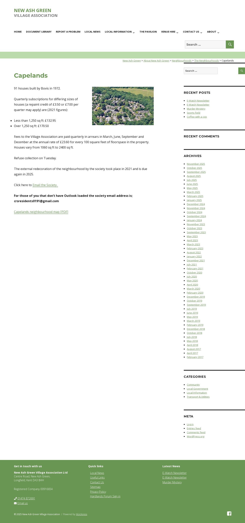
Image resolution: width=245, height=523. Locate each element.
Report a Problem (68, 31)
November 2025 (196, 164)
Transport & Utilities (198, 396)
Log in (190, 424)
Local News (92, 31)
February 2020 (195, 292)
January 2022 (194, 256)
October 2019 (194, 300)
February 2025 (195, 196)
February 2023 (195, 248)
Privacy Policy (98, 491)
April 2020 (192, 284)
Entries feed (194, 428)
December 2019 (196, 296)
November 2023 (196, 224)
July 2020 (192, 276)
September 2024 (196, 216)
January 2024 (194, 220)
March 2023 (193, 244)
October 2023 (194, 228)
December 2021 (196, 260)
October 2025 (194, 168)
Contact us (191, 31)
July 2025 (192, 180)
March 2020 (193, 288)
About (211, 31)
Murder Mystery (196, 108)
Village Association (36, 15)
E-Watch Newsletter (198, 100)
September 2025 (196, 172)
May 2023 (192, 236)
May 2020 (192, 280)
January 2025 (194, 200)
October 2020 (194, 272)
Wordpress (81, 514)
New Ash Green (32, 10)
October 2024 (194, 212)
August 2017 (194, 349)
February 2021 (195, 268)
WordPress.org (195, 436)
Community (193, 384)
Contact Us (97, 482)
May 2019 (192, 317)
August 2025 (194, 176)
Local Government (197, 388)
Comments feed (196, 432)
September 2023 (196, 232)
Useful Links (97, 477)
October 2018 (194, 333)
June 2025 (192, 184)
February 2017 (195, 357)
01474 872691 (26, 498)
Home (18, 31)
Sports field (193, 112)
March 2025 (193, 192)
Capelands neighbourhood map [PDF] (41, 212)
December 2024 (196, 204)
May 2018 (192, 341)
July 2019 (192, 308)
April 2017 (192, 353)
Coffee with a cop (197, 116)
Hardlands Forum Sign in (105, 496)
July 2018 (192, 337)
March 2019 (193, 321)
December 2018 (196, 329)
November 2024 (196, 208)
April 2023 (192, 240)
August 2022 (194, 252)
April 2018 (192, 345)
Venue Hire (168, 31)
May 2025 (192, 188)
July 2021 (192, 264)
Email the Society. (45, 185)
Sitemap (95, 487)
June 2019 (192, 312)
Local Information (118, 31)
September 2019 (196, 304)
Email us (22, 503)
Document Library (38, 31)
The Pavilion (148, 31)
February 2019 (195, 325)
